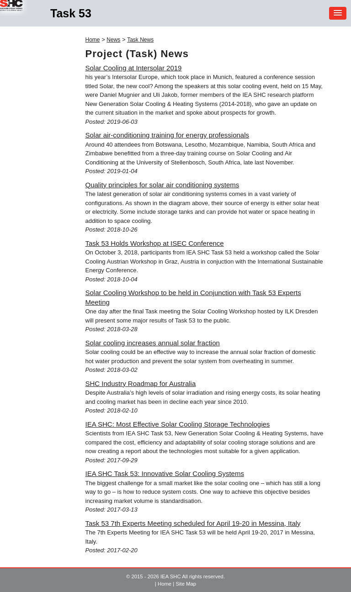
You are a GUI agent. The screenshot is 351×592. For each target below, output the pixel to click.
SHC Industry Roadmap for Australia (140, 383)
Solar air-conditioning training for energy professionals (167, 135)
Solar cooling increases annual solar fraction (152, 343)
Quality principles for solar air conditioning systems (162, 185)
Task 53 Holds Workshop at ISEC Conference (154, 243)
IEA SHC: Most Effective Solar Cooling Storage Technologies (177, 424)
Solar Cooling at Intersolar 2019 (133, 68)
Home (92, 40)
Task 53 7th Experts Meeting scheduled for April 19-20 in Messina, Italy (193, 523)
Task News (140, 40)
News (113, 40)
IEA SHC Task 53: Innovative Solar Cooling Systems (164, 473)
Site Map (186, 584)
